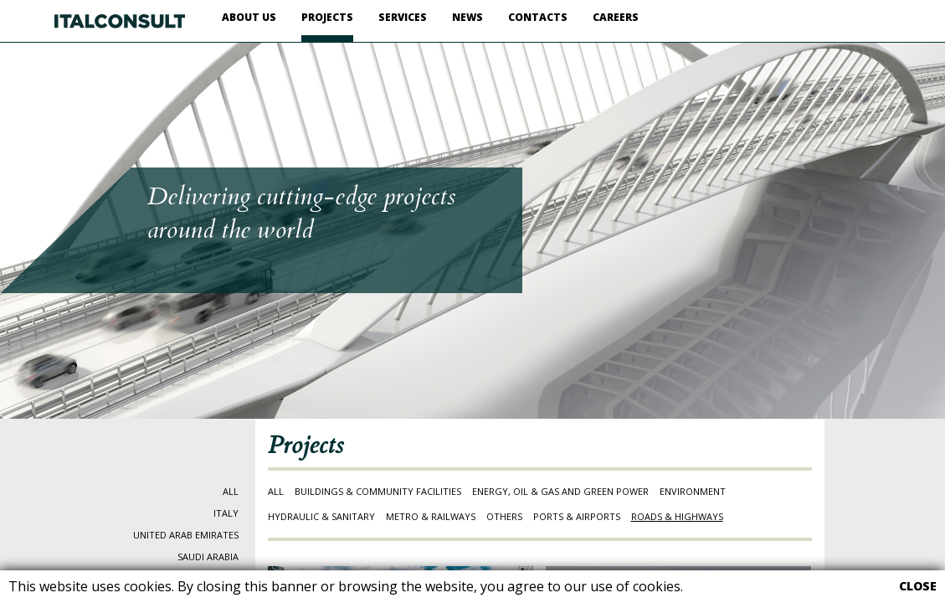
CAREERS (616, 17)
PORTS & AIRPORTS (576, 516)
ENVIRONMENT (693, 491)
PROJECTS (327, 17)
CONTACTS (538, 17)
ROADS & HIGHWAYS (677, 516)
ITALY (226, 513)
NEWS (467, 17)
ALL (231, 491)
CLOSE (918, 586)
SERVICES (402, 17)
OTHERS (504, 516)
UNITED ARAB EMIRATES (186, 534)
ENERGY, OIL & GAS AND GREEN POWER (560, 491)
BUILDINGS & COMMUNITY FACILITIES (378, 491)
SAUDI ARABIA (208, 556)
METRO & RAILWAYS (430, 516)
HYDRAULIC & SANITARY (321, 516)
